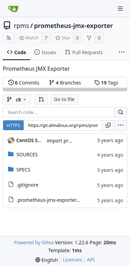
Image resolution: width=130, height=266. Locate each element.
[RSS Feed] (9, 37)
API (91, 259)
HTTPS (13, 125)
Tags (106, 82)
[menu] (120, 125)
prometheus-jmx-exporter (73, 25)
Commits (24, 82)
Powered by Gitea (34, 242)
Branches (65, 82)
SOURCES (27, 154)
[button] (41, 99)
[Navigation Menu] (120, 8)
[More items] (121, 52)
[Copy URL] (108, 125)
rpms (21, 25)
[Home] (13, 8)
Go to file (64, 99)
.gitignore (27, 184)
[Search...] (120, 112)
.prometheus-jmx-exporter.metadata (57, 200)
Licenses (72, 259)
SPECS (23, 169)
